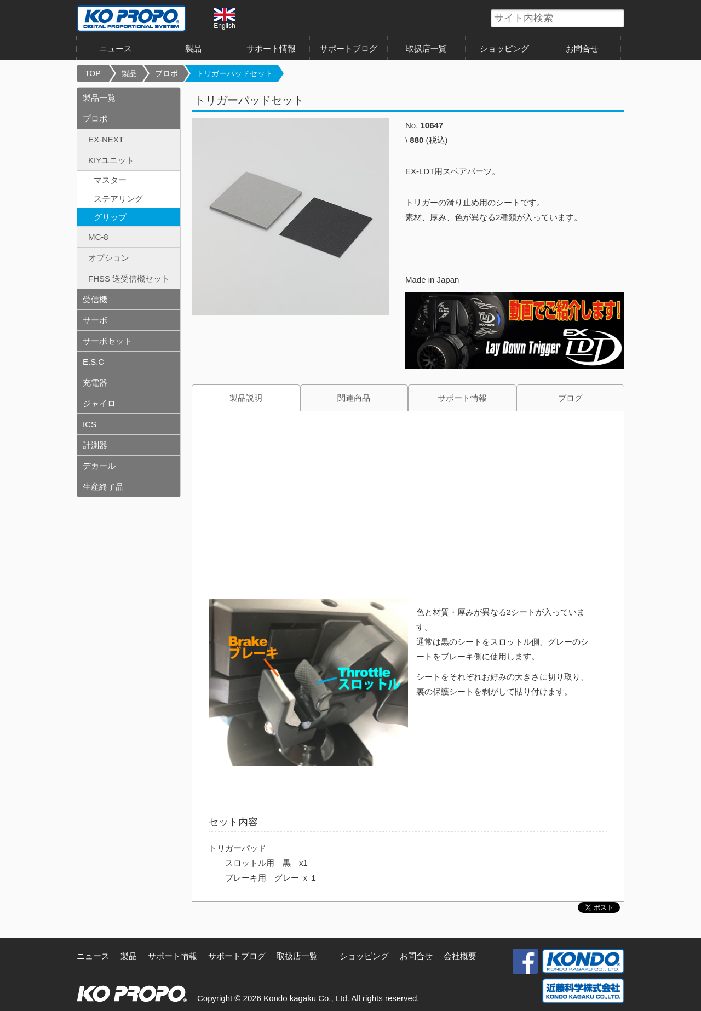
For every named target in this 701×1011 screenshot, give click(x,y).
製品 (193, 48)
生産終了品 (103, 486)
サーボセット (107, 341)
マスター (110, 180)
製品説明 (245, 398)
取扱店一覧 (426, 48)
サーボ (95, 320)
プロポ (166, 73)
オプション (108, 257)
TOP (93, 73)
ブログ (570, 398)
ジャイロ (99, 403)
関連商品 (353, 398)
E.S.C (93, 361)
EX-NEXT (106, 139)
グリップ (110, 217)
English (224, 18)
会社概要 (460, 956)
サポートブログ (348, 48)
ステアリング (118, 198)
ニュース (115, 48)
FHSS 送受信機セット (129, 278)
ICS (89, 424)
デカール (99, 465)
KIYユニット (111, 160)
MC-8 (98, 237)
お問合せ (582, 48)
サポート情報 (271, 48)
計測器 (95, 445)
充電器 (95, 382)
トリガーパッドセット (234, 73)
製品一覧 (99, 97)
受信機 (95, 299)
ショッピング (504, 48)
